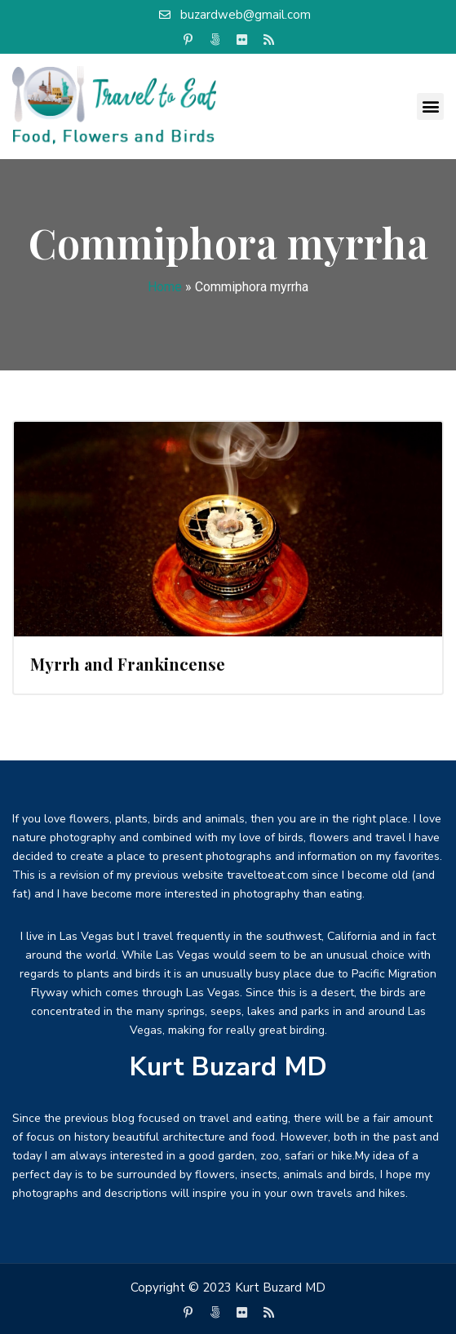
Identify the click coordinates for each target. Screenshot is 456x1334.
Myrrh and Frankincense (127, 664)
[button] (430, 106)
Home (165, 287)
